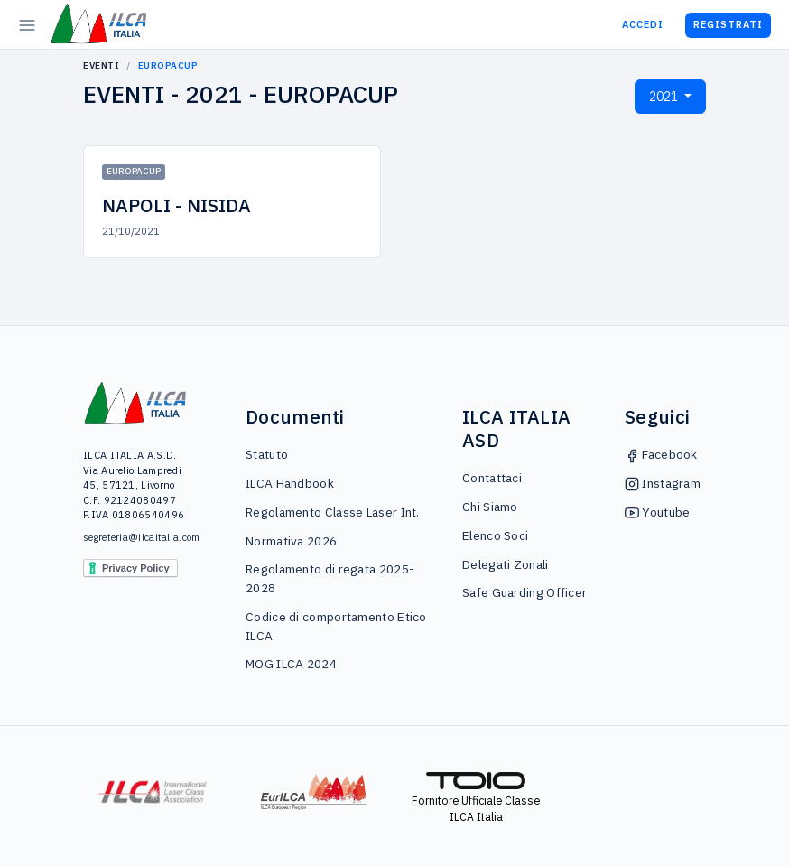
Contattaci (492, 478)
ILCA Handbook (290, 483)
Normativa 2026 (291, 541)
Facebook (661, 454)
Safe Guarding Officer (524, 592)
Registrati (728, 24)
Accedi (643, 24)
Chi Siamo (490, 506)
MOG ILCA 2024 (291, 664)
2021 (665, 96)
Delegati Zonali (505, 564)
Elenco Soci (495, 535)
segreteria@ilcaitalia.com (136, 537)
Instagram (663, 483)
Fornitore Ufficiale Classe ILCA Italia (476, 798)
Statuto (267, 454)
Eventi (101, 65)
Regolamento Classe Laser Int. (333, 512)
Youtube (657, 512)
